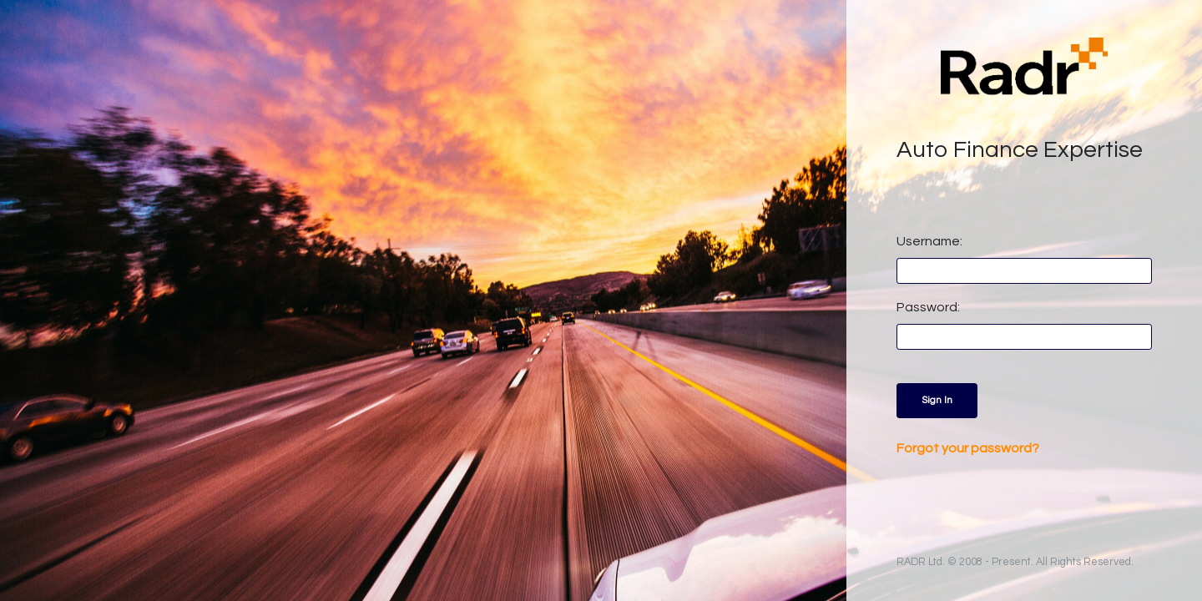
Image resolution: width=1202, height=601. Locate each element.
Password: (928, 307)
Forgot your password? (967, 448)
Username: (929, 241)
